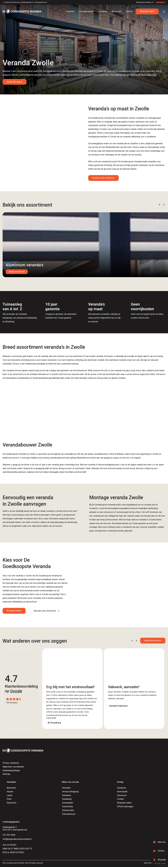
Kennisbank (122, 791)
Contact (120, 799)
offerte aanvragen (41, 515)
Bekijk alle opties (14, 82)
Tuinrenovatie (68, 810)
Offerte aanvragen (125, 806)
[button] (159, 204)
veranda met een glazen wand (20, 370)
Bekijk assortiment (16, 272)
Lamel (9, 795)
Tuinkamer (66, 795)
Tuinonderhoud (68, 814)
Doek (9, 799)
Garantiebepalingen (11, 770)
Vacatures (121, 788)
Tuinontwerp (67, 806)
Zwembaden (67, 803)
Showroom (122, 795)
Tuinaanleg (66, 799)
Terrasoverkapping (70, 791)
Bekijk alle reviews (152, 640)
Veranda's (66, 788)
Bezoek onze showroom (103, 178)
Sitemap (6, 774)
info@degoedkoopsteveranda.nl (17, 839)
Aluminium (11, 788)
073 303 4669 (9, 835)
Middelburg (18, 601)
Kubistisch (11, 803)
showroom (109, 512)
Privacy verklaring (11, 763)
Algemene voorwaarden (13, 766)
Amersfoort (31, 601)
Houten (10, 791)
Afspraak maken (147, 11)
